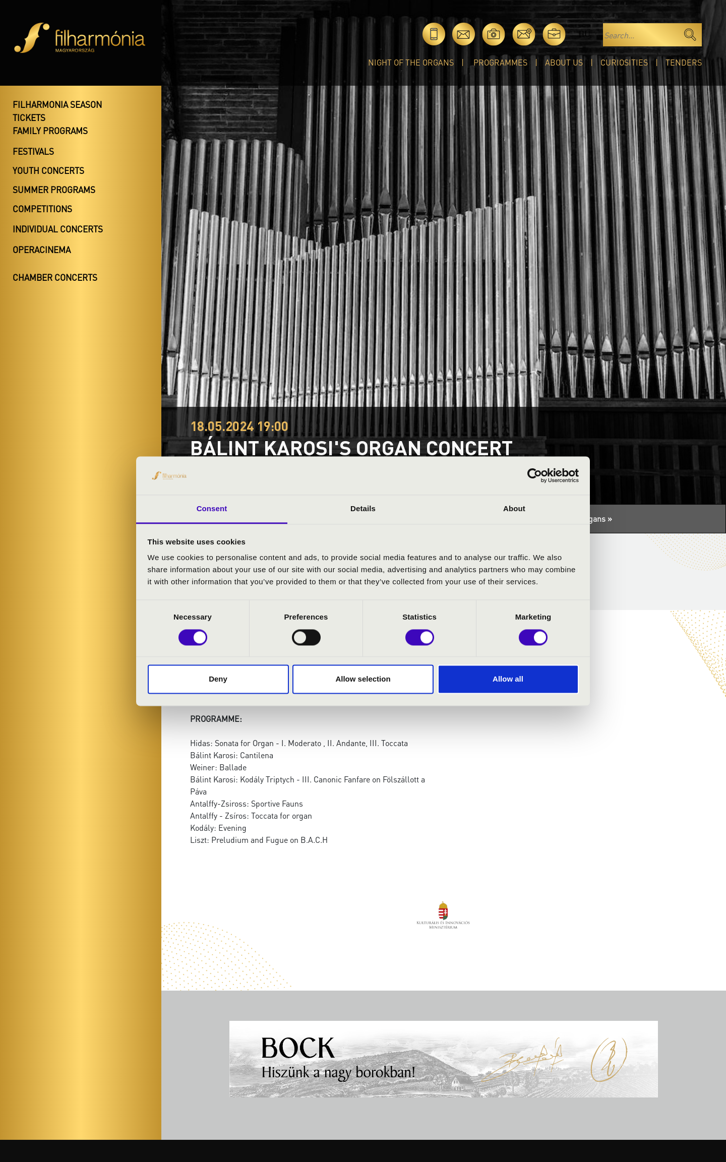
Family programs (50, 130)
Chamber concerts (55, 277)
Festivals (33, 151)
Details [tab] (363, 509)
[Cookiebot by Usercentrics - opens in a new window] (535, 475)
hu (584, 34)
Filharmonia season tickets (57, 111)
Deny (218, 679)
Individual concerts (58, 228)
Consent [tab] (212, 509)
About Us (564, 62)
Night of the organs (411, 62)
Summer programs (54, 189)
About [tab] (514, 509)
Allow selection (362, 679)
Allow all (508, 679)
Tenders (684, 62)
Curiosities (624, 62)
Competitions (42, 208)
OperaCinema (42, 249)
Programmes (500, 62)
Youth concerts (48, 170)
